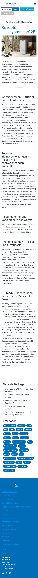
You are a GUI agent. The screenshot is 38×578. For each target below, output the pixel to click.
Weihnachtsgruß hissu (9, 492)
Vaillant (19, 462)
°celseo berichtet (9, 425)
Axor (29, 425)
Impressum (6, 540)
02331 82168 (9, 566)
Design (15, 434)
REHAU (6, 454)
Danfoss (6, 434)
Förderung (24, 434)
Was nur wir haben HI (9, 518)
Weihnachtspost (7, 525)
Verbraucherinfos (7, 13)
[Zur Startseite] (11, 4)
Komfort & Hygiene (10, 446)
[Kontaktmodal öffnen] (31, 3)
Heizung (15, 9)
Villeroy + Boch (9, 470)
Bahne (4, 549)
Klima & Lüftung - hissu (10, 503)
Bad (5, 429)
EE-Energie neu (7, 499)
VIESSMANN (22, 466)
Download (5, 537)
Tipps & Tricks (8, 462)
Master (4, 553)
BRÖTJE (19, 429)
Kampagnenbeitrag (19, 442)
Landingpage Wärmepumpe (11, 522)
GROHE (15, 438)
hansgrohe (24, 438)
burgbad (28, 429)
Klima (30, 442)
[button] (35, 3)
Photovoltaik (24, 450)
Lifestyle (22, 446)
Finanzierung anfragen (10, 529)
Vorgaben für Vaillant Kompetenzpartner (16, 507)
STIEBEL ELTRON (9, 458)
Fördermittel (6, 533)
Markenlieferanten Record (11, 544)
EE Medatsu (6, 495)
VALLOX (27, 462)
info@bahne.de (11, 564)
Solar (21, 454)
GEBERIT (7, 438)
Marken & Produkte (27, 9)
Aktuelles (21, 425)
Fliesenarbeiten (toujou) (10, 514)
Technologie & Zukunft (25, 458)
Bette (12, 429)
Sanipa (14, 454)
